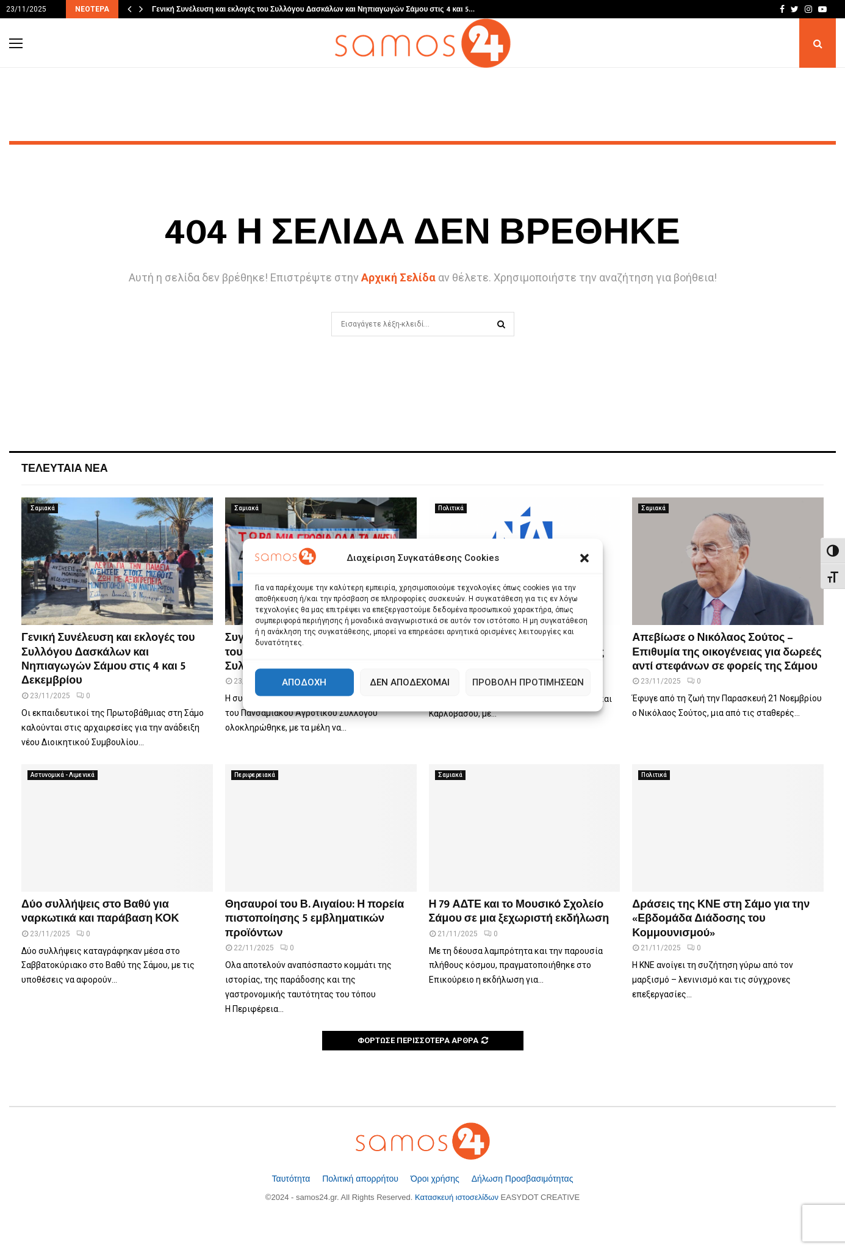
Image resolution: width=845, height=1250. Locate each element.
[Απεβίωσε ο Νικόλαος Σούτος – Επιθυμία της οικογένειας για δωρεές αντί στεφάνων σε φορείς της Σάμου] (728, 561)
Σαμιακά (43, 508)
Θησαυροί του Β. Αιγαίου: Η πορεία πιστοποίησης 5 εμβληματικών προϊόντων (315, 918)
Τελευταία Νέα (64, 469)
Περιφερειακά (254, 774)
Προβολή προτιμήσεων (528, 682)
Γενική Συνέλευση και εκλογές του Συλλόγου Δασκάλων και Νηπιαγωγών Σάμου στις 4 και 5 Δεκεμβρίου (108, 659)
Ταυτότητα (292, 1178)
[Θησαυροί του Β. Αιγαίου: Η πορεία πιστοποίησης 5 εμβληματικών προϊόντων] (321, 828)
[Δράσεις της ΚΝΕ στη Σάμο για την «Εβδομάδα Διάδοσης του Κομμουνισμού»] (728, 828)
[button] (584, 558)
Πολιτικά (451, 508)
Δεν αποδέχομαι (410, 682)
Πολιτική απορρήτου (361, 1178)
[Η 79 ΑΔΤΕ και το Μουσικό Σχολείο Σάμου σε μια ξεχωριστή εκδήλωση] (524, 828)
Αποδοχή (304, 682)
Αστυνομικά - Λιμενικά (63, 774)
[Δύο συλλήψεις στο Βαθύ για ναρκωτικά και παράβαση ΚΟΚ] (117, 828)
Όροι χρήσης (436, 1178)
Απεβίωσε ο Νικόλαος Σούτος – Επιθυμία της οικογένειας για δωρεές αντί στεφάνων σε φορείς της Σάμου (726, 652)
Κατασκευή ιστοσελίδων (456, 1197)
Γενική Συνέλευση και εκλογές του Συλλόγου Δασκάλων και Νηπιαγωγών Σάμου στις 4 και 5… (313, 9)
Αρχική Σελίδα (398, 277)
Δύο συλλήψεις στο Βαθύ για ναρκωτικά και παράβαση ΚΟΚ (100, 911)
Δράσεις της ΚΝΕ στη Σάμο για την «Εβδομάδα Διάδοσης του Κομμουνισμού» (721, 918)
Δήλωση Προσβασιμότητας (523, 1178)
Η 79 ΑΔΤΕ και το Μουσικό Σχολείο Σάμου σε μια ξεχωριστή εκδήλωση (519, 911)
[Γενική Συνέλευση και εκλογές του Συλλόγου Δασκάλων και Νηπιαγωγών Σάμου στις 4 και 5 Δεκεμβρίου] (117, 561)
